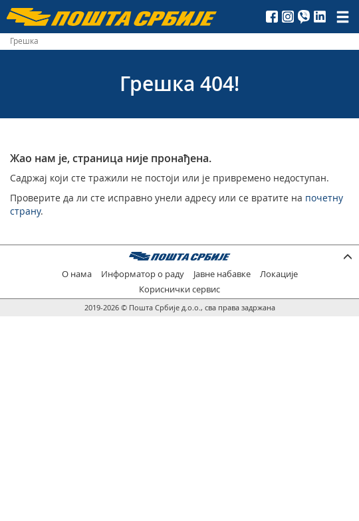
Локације (279, 274)
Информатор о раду (142, 274)
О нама (77, 274)
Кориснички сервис (179, 289)
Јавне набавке (222, 274)
